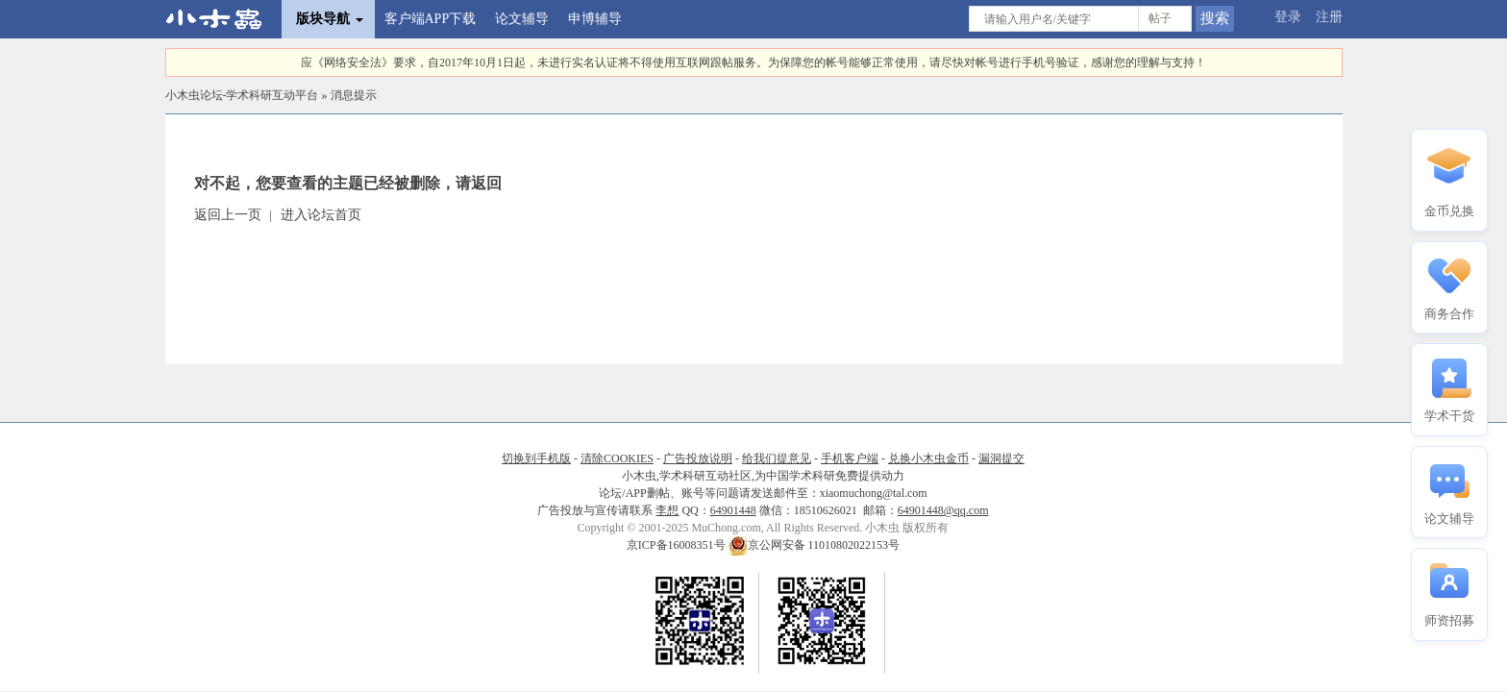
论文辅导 (522, 19)
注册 (1329, 17)
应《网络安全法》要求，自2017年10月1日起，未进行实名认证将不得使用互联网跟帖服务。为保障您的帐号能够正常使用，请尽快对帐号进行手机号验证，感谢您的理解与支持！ (753, 62)
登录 (1287, 17)
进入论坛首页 (321, 215)
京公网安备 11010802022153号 (815, 545)
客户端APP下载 (430, 19)
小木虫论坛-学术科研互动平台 (242, 95)
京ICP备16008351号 (678, 545)
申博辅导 (595, 19)
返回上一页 (227, 215)
